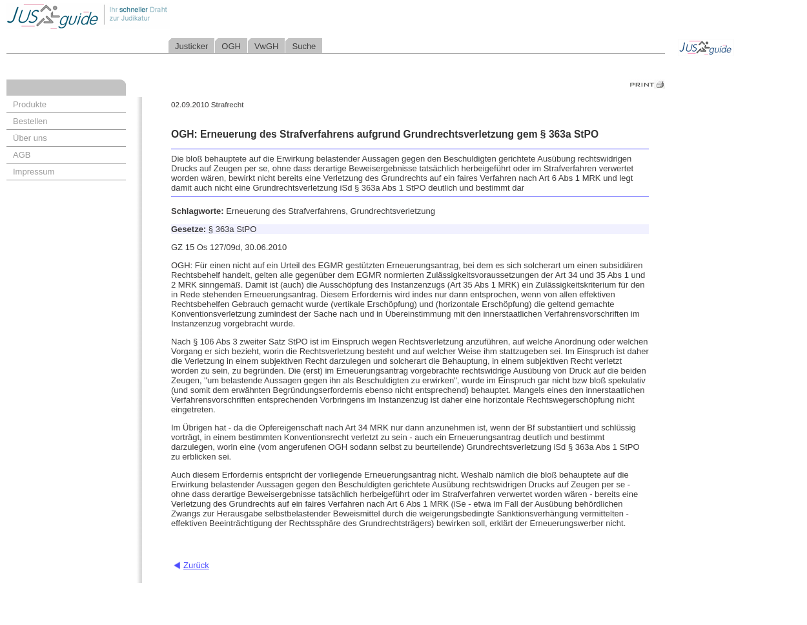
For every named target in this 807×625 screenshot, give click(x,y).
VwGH (266, 46)
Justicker (191, 46)
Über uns (30, 138)
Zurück (196, 565)
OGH (231, 46)
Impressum (33, 171)
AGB (21, 155)
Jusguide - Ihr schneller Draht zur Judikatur (129, 16)
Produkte (29, 104)
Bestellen (30, 121)
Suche (304, 46)
